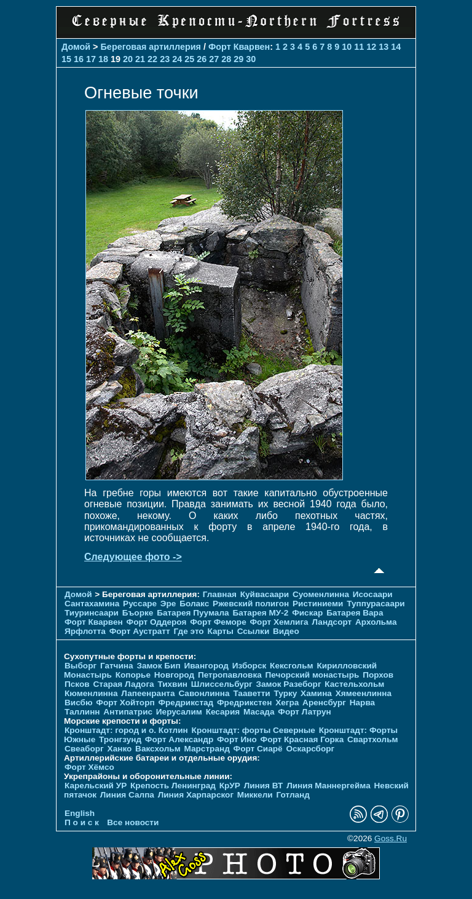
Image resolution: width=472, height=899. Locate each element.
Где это (188, 631)
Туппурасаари (376, 603)
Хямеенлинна (363, 693)
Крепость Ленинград (173, 785)
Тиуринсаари (92, 612)
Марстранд (207, 748)
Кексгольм (291, 665)
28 (226, 59)
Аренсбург (324, 702)
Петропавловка (230, 674)
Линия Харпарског (196, 794)
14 (396, 47)
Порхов (378, 674)
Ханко (120, 748)
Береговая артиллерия (151, 47)
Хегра (287, 702)
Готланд (293, 794)
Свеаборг (84, 748)
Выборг (80, 665)
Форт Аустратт (139, 631)
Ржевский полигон (251, 603)
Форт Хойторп (125, 702)
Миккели (255, 794)
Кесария (223, 711)
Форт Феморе (218, 622)
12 (371, 47)
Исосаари (373, 594)
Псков (77, 684)
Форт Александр (179, 739)
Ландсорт (332, 622)
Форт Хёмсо (89, 767)
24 (177, 59)
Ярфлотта (85, 631)
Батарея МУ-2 (260, 612)
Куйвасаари (264, 594)
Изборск (249, 665)
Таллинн (82, 711)
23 (165, 59)
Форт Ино (237, 739)
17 (91, 59)
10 (347, 47)
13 (383, 47)
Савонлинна (203, 693)
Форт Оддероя (157, 622)
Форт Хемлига (279, 622)
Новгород (174, 674)
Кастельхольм (354, 684)
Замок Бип (158, 665)
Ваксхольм (158, 748)
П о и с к (82, 822)
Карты (220, 631)
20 (128, 59)
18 (103, 59)
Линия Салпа (127, 794)
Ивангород (206, 665)
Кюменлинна (91, 693)
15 (66, 59)
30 (251, 59)
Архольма (376, 622)
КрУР (229, 785)
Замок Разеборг (288, 684)
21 (140, 59)
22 (152, 59)
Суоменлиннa (321, 594)
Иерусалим (179, 711)
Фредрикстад (185, 702)
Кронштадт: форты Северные (253, 730)
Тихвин (172, 684)
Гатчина (116, 665)
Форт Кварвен (239, 47)
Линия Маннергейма (328, 785)
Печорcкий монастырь (313, 674)
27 (214, 59)
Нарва (362, 702)
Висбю (79, 702)
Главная (220, 594)
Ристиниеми (318, 603)
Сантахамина (92, 603)
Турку (285, 693)
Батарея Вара (354, 612)
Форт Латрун (304, 711)
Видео (286, 631)
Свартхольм (372, 739)
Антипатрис (127, 711)
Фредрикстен (244, 702)
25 (189, 59)
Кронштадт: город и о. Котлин (126, 730)
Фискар (307, 612)
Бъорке (138, 612)
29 (238, 59)
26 (201, 59)
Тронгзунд (120, 739)
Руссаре (140, 603)
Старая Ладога (123, 684)
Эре (168, 603)
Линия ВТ (263, 785)
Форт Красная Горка (302, 739)
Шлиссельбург (222, 684)
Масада (259, 711)
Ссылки (253, 631)
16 (79, 59)
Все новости (133, 822)
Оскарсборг (310, 748)
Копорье (133, 674)
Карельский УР (96, 785)
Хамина (316, 693)
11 (359, 47)
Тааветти (251, 693)
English (80, 813)
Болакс (194, 603)
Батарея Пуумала (193, 612)
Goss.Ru (390, 838)
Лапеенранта (148, 693)
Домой (75, 47)
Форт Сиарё (258, 748)
